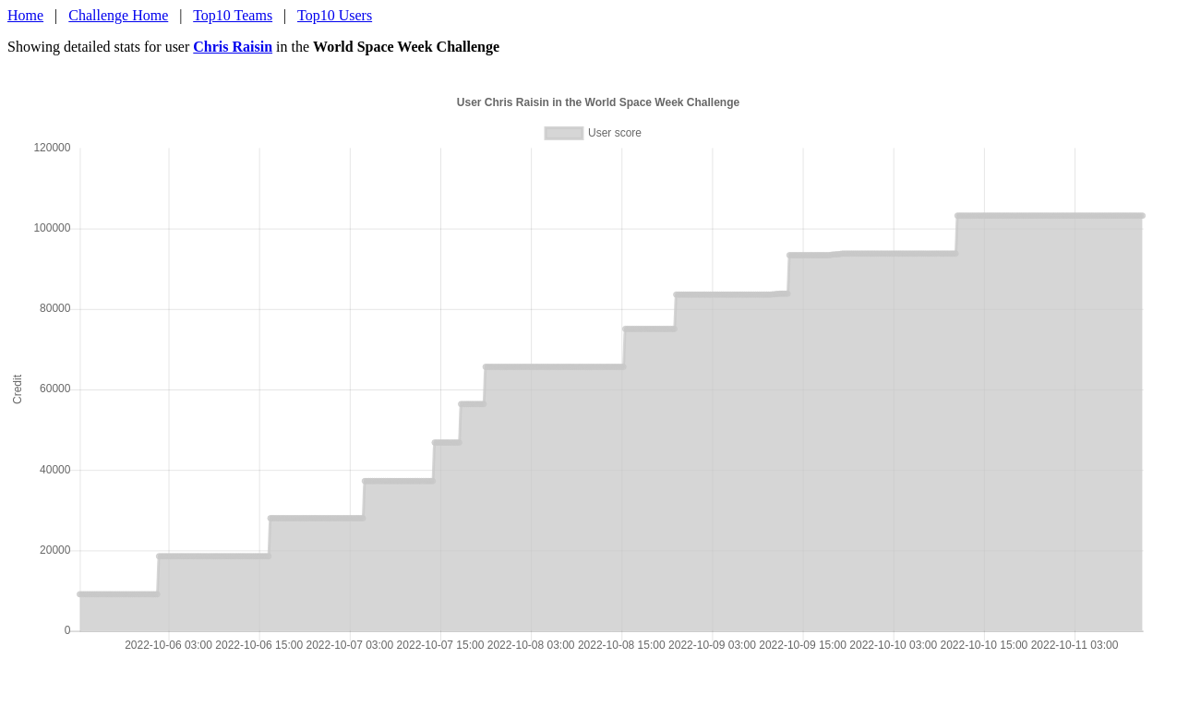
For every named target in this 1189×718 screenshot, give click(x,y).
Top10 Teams (232, 15)
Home (25, 15)
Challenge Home (118, 15)
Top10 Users (334, 15)
